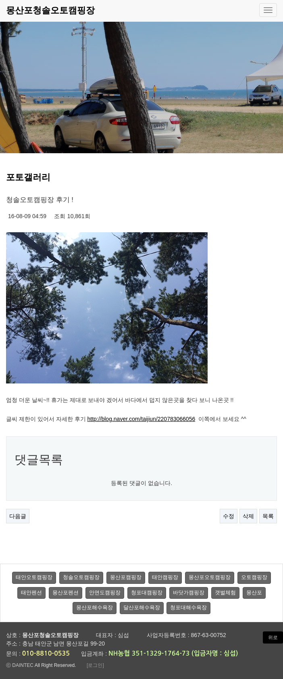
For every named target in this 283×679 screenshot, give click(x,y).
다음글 (17, 516)
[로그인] (95, 665)
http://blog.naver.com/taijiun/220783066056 (141, 419)
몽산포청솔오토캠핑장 (50, 10)
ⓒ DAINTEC (19, 665)
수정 (228, 516)
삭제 (248, 516)
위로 (273, 637)
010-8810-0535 (46, 653)
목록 (268, 516)
